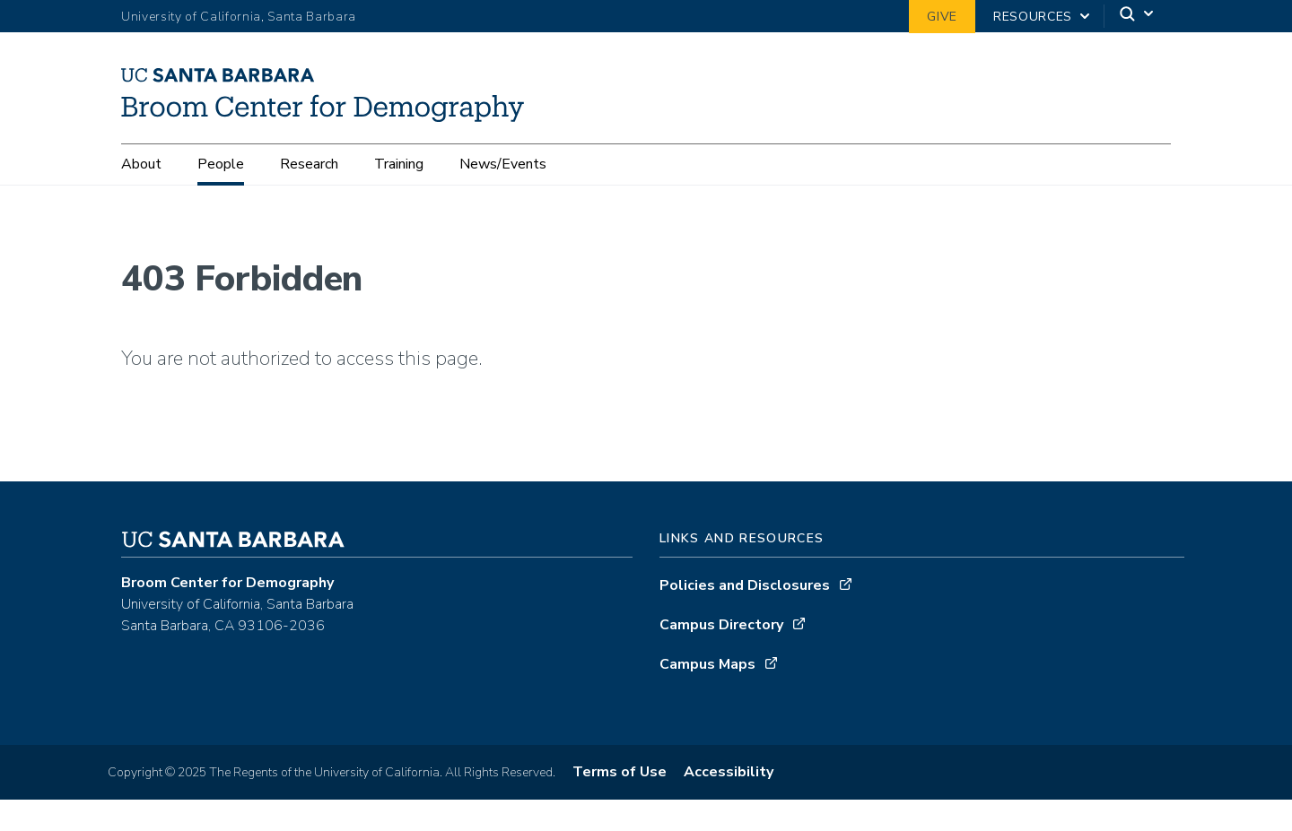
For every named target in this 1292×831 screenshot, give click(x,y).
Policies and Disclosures (744, 592)
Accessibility (728, 779)
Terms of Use (619, 779)
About (141, 164)
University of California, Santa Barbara (238, 16)
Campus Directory (721, 632)
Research (309, 164)
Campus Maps (707, 671)
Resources (1032, 16)
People (220, 164)
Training (398, 164)
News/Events (502, 164)
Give (942, 16)
